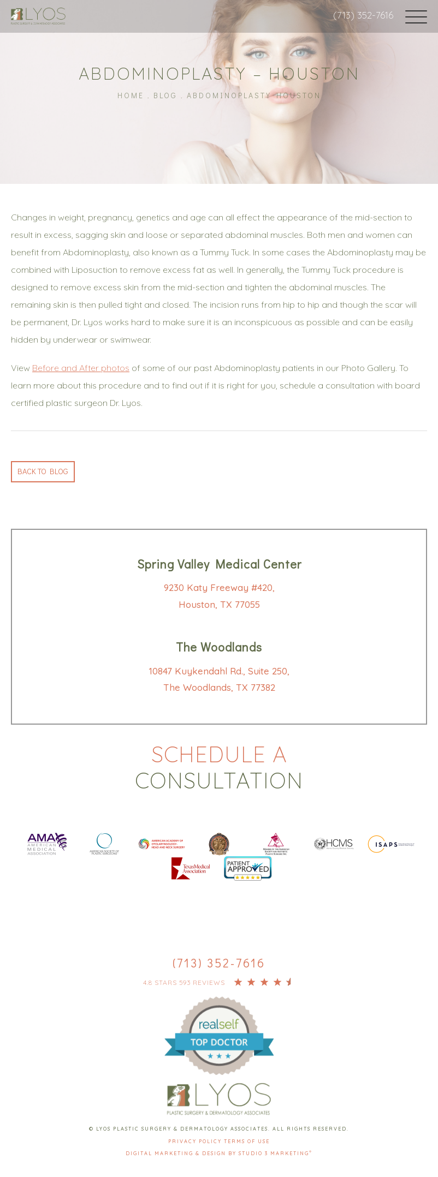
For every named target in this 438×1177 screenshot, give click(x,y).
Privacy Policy (196, 1142)
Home (130, 94)
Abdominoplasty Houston (254, 94)
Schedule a (219, 766)
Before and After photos (80, 366)
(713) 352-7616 (361, 15)
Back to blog (45, 470)
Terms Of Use (247, 1142)
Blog (165, 94)
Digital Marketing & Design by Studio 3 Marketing (219, 1154)
